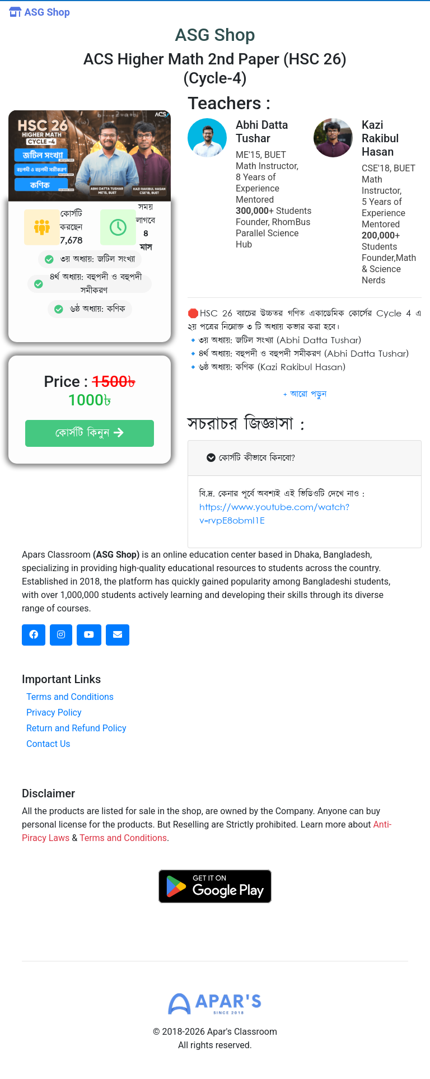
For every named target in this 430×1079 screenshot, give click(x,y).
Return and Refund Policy (76, 728)
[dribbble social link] (89, 635)
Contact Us (48, 744)
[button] (304, 394)
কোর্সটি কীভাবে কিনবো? (251, 458)
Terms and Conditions (70, 697)
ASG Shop (39, 12)
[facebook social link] (33, 635)
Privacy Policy (54, 712)
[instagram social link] (61, 635)
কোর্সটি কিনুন (89, 433)
